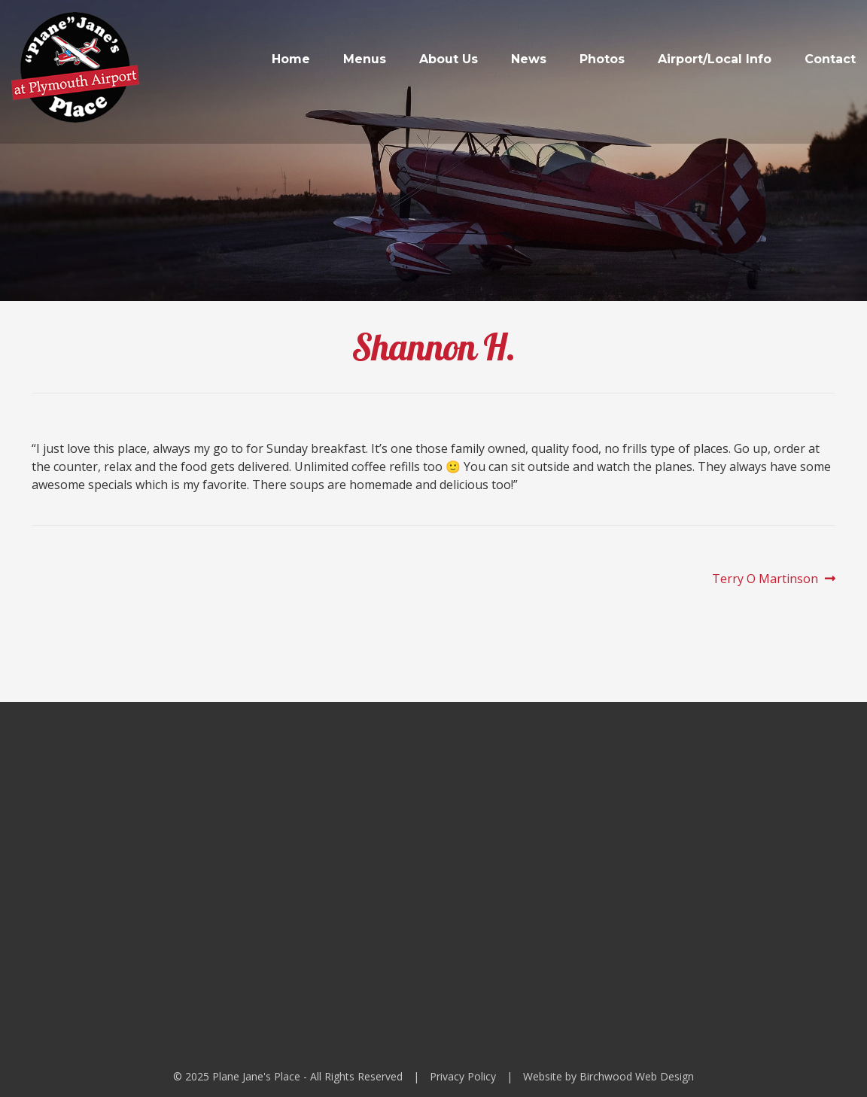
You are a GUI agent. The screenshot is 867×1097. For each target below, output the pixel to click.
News (528, 59)
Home (291, 59)
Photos (602, 59)
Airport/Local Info (714, 59)
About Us (448, 59)
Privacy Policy (463, 1076)
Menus (364, 59)
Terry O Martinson (765, 579)
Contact (830, 59)
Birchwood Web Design (637, 1076)
